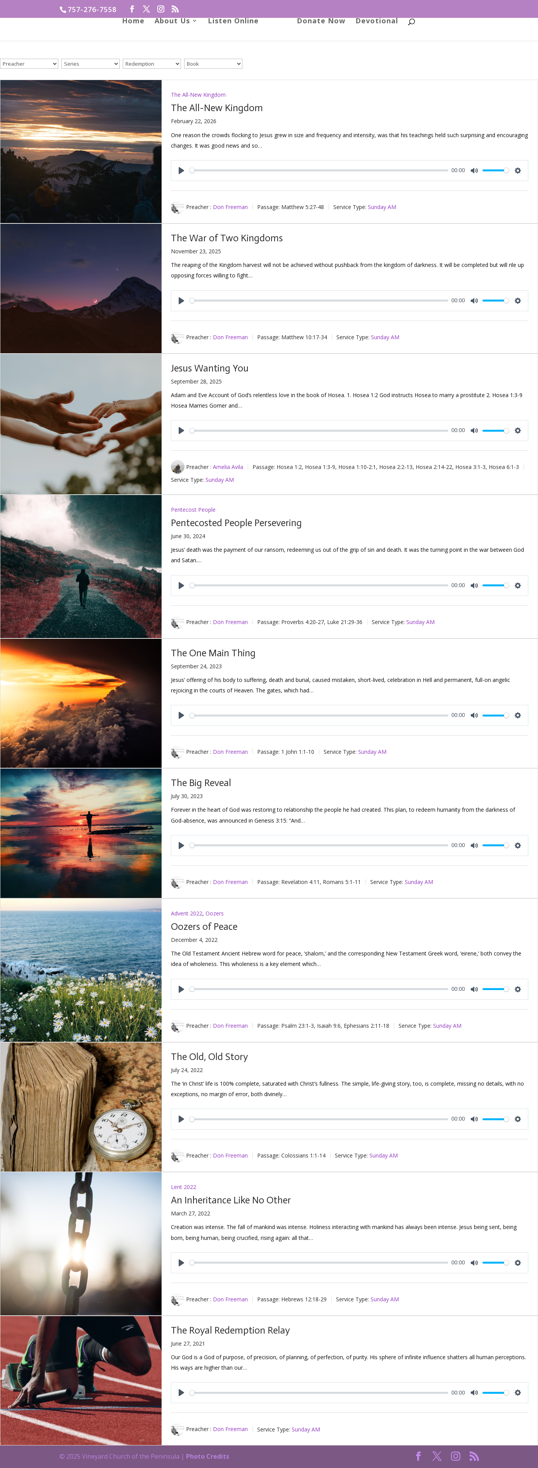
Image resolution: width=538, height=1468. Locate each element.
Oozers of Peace (204, 927)
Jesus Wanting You (210, 368)
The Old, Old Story (209, 1057)
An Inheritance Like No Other (231, 1200)
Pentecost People (193, 509)
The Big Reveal (201, 783)
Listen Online (236, 39)
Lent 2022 (183, 1187)
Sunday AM (382, 207)
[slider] (319, 170)
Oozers (214, 913)
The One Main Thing (213, 653)
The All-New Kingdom (198, 94)
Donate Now (318, 39)
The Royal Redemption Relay (230, 1330)
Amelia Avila (228, 467)
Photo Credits (207, 1456)
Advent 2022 (186, 913)
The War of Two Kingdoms (227, 238)
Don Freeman (230, 207)
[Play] (181, 170)
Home (136, 39)
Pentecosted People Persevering (236, 523)
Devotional (374, 39)
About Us (175, 39)
